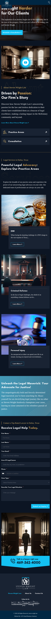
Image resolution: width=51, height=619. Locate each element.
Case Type (5, 478)
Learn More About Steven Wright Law (15, 123)
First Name (5, 433)
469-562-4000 (28, 562)
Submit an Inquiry (40, 506)
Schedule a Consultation (12, 32)
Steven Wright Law (14, 593)
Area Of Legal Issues (8, 460)
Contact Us (39, 593)
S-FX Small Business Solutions (29, 616)
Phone (3, 469)
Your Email (5, 451)
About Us (28, 593)
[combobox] (3, 473)
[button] (49, 2)
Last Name (5, 442)
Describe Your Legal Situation (11, 487)
